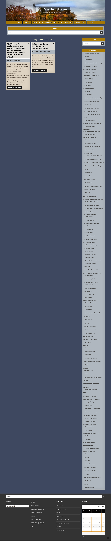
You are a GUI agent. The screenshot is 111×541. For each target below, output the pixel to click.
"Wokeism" (87, 266)
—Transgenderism (89, 120)
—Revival (86, 322)
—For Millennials (89, 248)
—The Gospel (88, 428)
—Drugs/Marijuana (89, 350)
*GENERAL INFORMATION (91, 339)
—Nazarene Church (89, 180)
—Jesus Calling (88, 78)
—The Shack (87, 85)
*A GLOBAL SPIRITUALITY (91, 54)
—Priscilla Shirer (89, 220)
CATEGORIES (27, 22)
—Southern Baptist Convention (93, 187)
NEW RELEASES (68, 22)
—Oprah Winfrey (89, 403)
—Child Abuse (88, 94)
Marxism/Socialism (90, 263)
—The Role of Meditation (91, 417)
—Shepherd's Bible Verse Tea (93, 360)
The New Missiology (90, 287)
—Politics (86, 471)
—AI (85, 451)
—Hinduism (87, 434)
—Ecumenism (88, 59)
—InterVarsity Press (90, 133)
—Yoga (86, 363)
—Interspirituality (89, 400)
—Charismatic (88, 152)
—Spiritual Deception (90, 326)
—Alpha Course (88, 139)
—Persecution (88, 319)
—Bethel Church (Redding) (92, 145)
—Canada (87, 455)
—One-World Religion (90, 66)
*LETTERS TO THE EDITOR (91, 382)
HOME (19, 22)
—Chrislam (87, 56)
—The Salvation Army (90, 125)
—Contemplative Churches (92, 202)
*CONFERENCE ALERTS (90, 197)
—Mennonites (88, 173)
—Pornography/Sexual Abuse (93, 475)
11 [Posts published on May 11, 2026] (86, 519)
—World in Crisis (89, 478)
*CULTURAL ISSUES (89, 243)
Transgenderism (89, 257)
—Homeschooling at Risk (91, 107)
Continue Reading (15, 88)
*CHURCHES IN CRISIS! (90, 136)
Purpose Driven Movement (92, 294)
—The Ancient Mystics (90, 239)
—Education (87, 104)
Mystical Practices (90, 419)
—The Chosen (88, 82)
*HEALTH (85, 344)
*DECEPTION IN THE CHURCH (92, 273)
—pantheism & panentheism (92, 407)
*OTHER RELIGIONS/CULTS (91, 431)
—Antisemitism (88, 369)
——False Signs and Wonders (93, 154)
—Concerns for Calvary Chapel (93, 167)
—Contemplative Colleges (91, 206)
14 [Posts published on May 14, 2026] (96, 519)
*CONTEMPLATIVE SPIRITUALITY (93, 200)
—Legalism (87, 315)
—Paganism (87, 437)
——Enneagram (89, 226)
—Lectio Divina (89, 233)
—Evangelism (88, 309)
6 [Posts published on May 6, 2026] (93, 516)
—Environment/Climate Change (93, 63)
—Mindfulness (88, 353)
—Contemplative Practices (92, 224)
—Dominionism (88, 275)
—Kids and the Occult (90, 111)
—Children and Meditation (92, 100)
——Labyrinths (89, 229)
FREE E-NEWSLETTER (50, 22)
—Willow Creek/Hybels (90, 193)
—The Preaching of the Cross (93, 329)
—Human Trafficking (90, 465)
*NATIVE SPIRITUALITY (90, 394)
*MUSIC (85, 391)
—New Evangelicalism (90, 278)
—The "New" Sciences (90, 410)
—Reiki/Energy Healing (91, 357)
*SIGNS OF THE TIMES (90, 449)
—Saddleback (88, 183)
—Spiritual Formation (90, 236)
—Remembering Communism (93, 261)
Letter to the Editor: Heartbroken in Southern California (40, 46)
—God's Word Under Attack (92, 312)
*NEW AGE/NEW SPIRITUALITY (92, 398)
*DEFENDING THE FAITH (90, 300)
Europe (86, 481)
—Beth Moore (88, 217)
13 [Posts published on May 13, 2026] (93, 519)
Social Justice (88, 284)
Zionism (86, 379)
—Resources (87, 341)
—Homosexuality (89, 252)
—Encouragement (89, 425)
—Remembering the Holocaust (93, 376)
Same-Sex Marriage (90, 254)
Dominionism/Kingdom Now (93, 158)
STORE (60, 22)
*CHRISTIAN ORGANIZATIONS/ (92, 123)
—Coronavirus (88, 347)
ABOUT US (90, 22)
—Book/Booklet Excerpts (91, 75)
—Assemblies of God (90, 142)
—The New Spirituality (90, 413)
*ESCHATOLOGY (88, 335)
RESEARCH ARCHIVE (38, 22)
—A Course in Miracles (91, 72)
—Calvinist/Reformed (90, 149)
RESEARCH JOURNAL (80, 22)
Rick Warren (88, 296)
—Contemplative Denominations (93, 209)
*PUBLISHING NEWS (89, 440)
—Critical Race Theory (90, 245)
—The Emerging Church (91, 282)
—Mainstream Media (90, 468)
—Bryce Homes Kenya (90, 388)
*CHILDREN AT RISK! (89, 88)
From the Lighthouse (55, 9)
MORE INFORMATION (62, 520)
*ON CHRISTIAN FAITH (90, 422)
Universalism (88, 291)
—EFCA (86, 170)
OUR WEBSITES (61, 506)
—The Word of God (89, 332)
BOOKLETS (59, 513)
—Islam (86, 372)
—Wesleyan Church (90, 190)
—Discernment (88, 305)
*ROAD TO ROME (88, 443)
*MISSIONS (86, 386)
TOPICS (58, 524)
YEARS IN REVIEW (88, 485)
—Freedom (87, 458)
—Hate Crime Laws (89, 461)
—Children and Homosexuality (93, 97)
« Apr (83, 534)
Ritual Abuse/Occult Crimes (92, 270)
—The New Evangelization (92, 446)
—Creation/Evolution (90, 302)
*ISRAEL (85, 367)
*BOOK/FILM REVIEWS (90, 69)
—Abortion (87, 90)
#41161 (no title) (61, 527)
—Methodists (88, 177)
